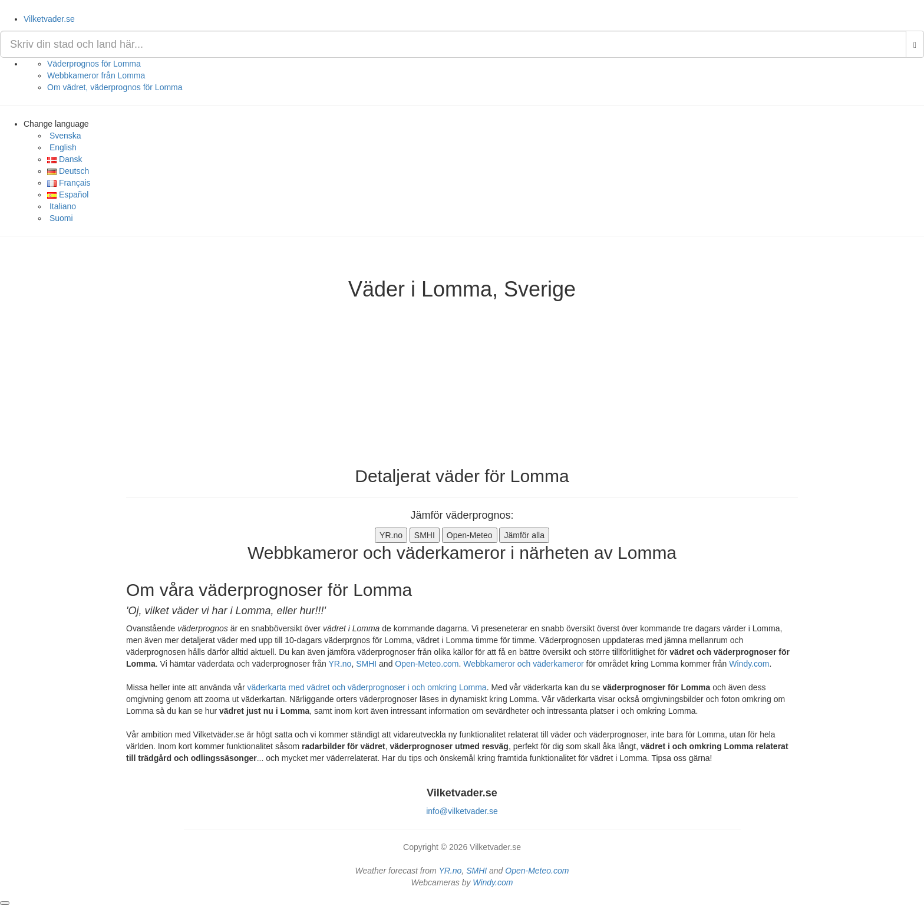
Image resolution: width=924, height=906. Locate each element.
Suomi (60, 218)
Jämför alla (524, 535)
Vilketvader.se (49, 19)
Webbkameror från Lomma (96, 75)
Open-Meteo (470, 535)
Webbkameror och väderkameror (523, 663)
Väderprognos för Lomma (94, 63)
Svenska (64, 135)
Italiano (61, 206)
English (62, 147)
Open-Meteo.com (426, 663)
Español (67, 194)
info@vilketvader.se (462, 811)
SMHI (424, 535)
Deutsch (68, 171)
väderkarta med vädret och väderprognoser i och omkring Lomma (366, 687)
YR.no (391, 535)
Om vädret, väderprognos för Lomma (115, 87)
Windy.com (749, 663)
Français (69, 182)
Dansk (64, 159)
